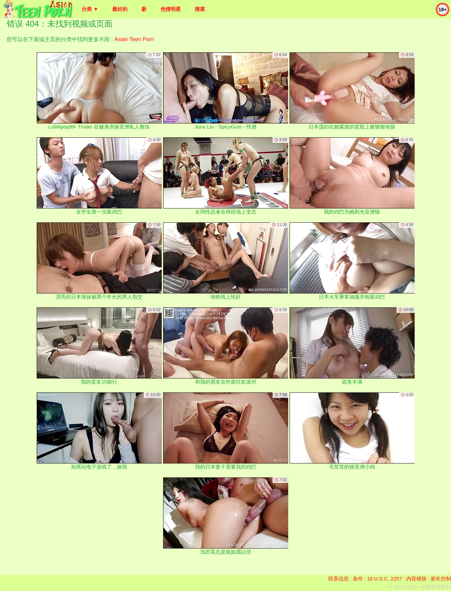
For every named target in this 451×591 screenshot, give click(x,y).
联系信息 (338, 578)
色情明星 (170, 9)
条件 (358, 578)
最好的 (119, 9)
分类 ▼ (90, 9)
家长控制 (441, 578)
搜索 (200, 9)
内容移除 (416, 578)
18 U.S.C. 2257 (384, 578)
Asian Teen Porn (134, 39)
